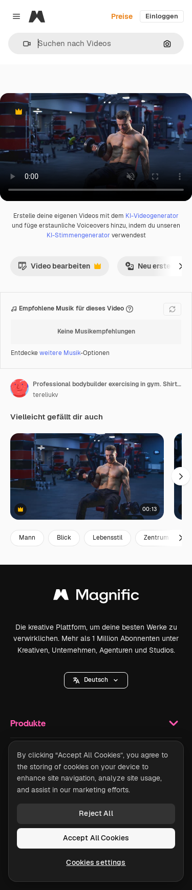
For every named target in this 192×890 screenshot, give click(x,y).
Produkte (96, 723)
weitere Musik (59, 353)
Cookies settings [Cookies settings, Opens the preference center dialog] (95, 862)
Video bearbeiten (59, 268)
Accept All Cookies (96, 837)
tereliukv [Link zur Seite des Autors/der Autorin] (45, 395)
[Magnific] (37, 16)
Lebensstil (107, 537)
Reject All (96, 813)
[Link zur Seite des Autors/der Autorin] (19, 388)
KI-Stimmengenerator (78, 235)
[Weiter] (181, 266)
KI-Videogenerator (152, 216)
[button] (23, 44)
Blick (64, 537)
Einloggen (161, 16)
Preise (122, 16)
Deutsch (96, 680)
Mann (27, 537)
